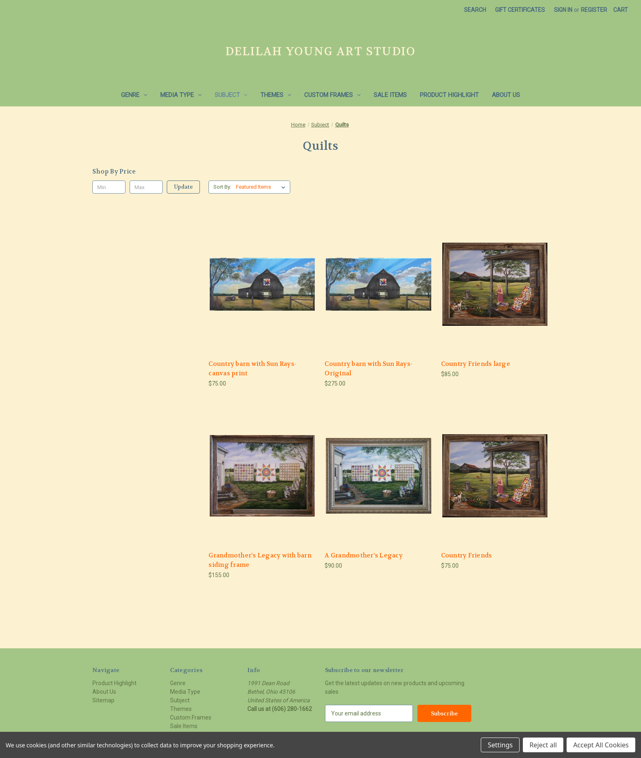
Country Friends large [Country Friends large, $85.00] (475, 364)
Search (475, 10)
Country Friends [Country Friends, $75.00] (466, 555)
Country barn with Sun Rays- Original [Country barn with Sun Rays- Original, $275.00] (368, 368)
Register (594, 10)
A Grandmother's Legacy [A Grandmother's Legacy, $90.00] (364, 555)
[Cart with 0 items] (620, 10)
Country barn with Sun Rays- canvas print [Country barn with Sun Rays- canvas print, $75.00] (252, 368)
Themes (275, 95)
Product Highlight (449, 95)
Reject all (543, 744)
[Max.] (146, 187)
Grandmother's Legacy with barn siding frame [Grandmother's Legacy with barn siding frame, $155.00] (260, 560)
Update (183, 186)
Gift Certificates (520, 10)
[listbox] (262, 187)
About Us (506, 95)
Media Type (181, 95)
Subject (231, 95)
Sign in (563, 10)
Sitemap (103, 700)
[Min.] (109, 187)
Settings (500, 744)
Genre (134, 95)
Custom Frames (332, 95)
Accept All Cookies (601, 744)
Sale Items (390, 95)
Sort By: (222, 187)
